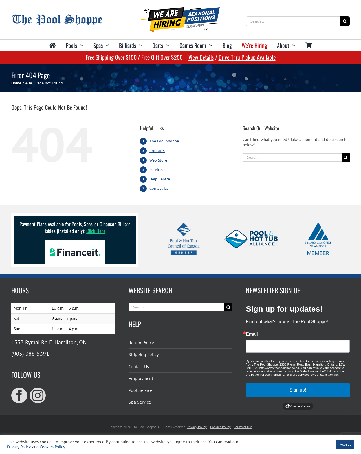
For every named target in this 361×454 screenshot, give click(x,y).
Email (252, 334)
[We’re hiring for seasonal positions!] (180, 9)
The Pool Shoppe (164, 141)
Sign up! (298, 390)
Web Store (158, 160)
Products (157, 150)
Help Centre (159, 179)
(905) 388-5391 (30, 353)
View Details (201, 57)
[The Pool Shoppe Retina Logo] (57, 16)
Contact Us (158, 188)
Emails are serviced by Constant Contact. (311, 374)
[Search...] (293, 21)
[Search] (345, 21)
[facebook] (19, 395)
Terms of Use (243, 427)
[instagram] (38, 395)
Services (156, 169)
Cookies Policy (220, 427)
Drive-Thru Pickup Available (247, 57)
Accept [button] (345, 444)
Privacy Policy (197, 427)
